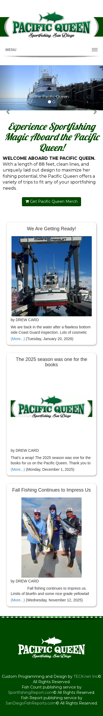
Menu (10, 50)
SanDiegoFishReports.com (31, 703)
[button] (8, 87)
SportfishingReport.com (30, 692)
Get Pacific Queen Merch (51, 201)
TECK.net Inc (86, 676)
